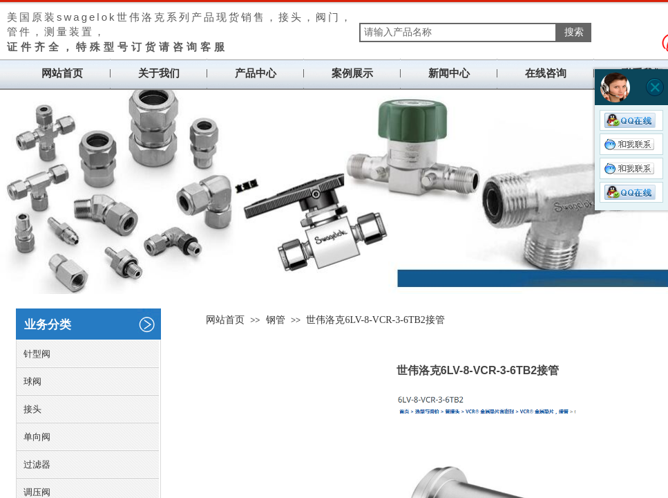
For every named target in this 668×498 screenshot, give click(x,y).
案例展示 (352, 73)
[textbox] (458, 32)
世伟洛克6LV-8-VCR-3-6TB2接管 (375, 320)
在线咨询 (545, 73)
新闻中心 (449, 73)
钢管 (275, 320)
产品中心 (255, 73)
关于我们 (159, 73)
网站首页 (62, 73)
